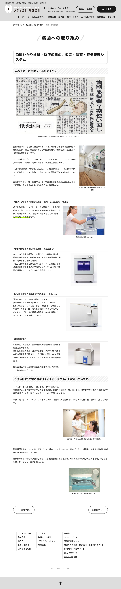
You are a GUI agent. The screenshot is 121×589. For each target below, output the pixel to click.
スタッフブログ (70, 537)
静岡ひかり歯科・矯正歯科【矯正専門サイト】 (84, 545)
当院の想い (24, 510)
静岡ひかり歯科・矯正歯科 (22, 25)
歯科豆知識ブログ (71, 541)
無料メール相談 (44, 537)
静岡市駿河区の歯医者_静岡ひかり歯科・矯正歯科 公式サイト (22, 9)
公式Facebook (70, 552)
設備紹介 (98, 510)
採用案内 (101, 17)
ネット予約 (106, 9)
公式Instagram (70, 556)
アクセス (111, 17)
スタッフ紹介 (72, 17)
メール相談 (85, 9)
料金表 (61, 17)
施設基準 (42, 545)
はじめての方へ (38, 17)
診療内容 (52, 17)
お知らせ (68, 533)
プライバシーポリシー (47, 541)
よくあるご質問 (87, 17)
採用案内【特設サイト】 (74, 548)
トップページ (23, 17)
